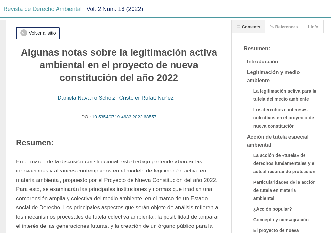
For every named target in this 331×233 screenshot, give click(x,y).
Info (313, 26)
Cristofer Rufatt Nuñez (146, 98)
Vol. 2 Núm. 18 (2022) (114, 9)
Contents (248, 26)
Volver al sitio (42, 33)
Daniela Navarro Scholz (86, 98)
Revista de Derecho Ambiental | (44, 9)
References (284, 26)
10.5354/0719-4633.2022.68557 (124, 116)
